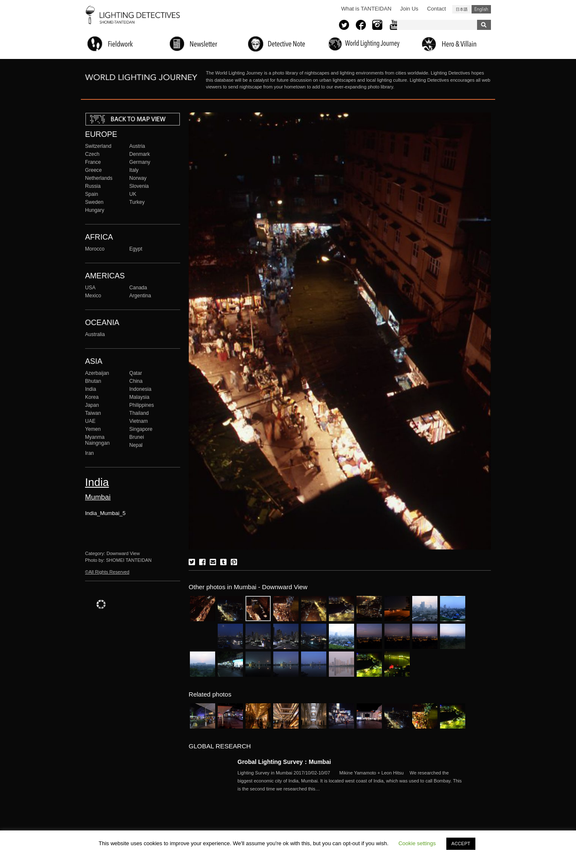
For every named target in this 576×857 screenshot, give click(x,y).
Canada (138, 288)
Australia (95, 334)
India (90, 389)
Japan (92, 405)
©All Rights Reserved (107, 571)
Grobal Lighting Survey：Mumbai (284, 761)
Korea (92, 397)
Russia (93, 186)
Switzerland (98, 146)
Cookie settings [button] (417, 843)
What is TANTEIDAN (366, 8)
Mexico (93, 296)
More (351, 781)
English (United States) (481, 9)
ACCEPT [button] (460, 843)
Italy (134, 170)
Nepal (136, 445)
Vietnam (138, 421)
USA (90, 288)
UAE (90, 421)
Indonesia (140, 389)
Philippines (141, 405)
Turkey (136, 202)
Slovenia (139, 186)
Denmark (139, 154)
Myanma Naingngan (97, 440)
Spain (91, 194)
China (136, 381)
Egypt (135, 249)
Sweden (94, 202)
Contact (436, 8)
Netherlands (98, 178)
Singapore (140, 429)
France (93, 162)
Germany (139, 162)
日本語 (462, 9)
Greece (93, 170)
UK (132, 194)
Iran (89, 453)
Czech (92, 154)
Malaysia (139, 397)
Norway (138, 178)
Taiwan (93, 413)
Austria (137, 146)
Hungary (94, 210)
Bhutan (93, 381)
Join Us (409, 8)
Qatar (135, 373)
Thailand (139, 413)
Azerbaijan (97, 373)
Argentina (140, 296)
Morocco (94, 249)
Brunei (136, 437)
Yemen (93, 429)
